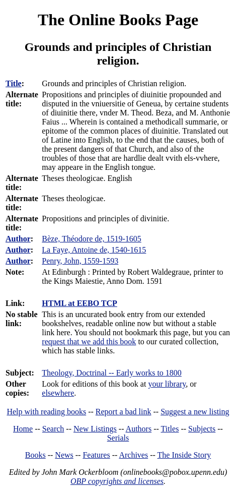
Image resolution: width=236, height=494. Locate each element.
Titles (170, 428)
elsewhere (58, 393)
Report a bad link (123, 411)
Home (23, 428)
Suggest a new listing (195, 411)
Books (35, 455)
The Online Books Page (118, 20)
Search (53, 428)
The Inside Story (184, 455)
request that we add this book (89, 341)
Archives (133, 455)
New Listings (95, 428)
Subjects (201, 428)
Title (14, 83)
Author (18, 238)
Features (96, 455)
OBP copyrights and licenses (117, 481)
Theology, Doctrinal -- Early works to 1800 (112, 372)
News (64, 455)
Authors (139, 428)
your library (167, 384)
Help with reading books (46, 411)
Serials (118, 438)
